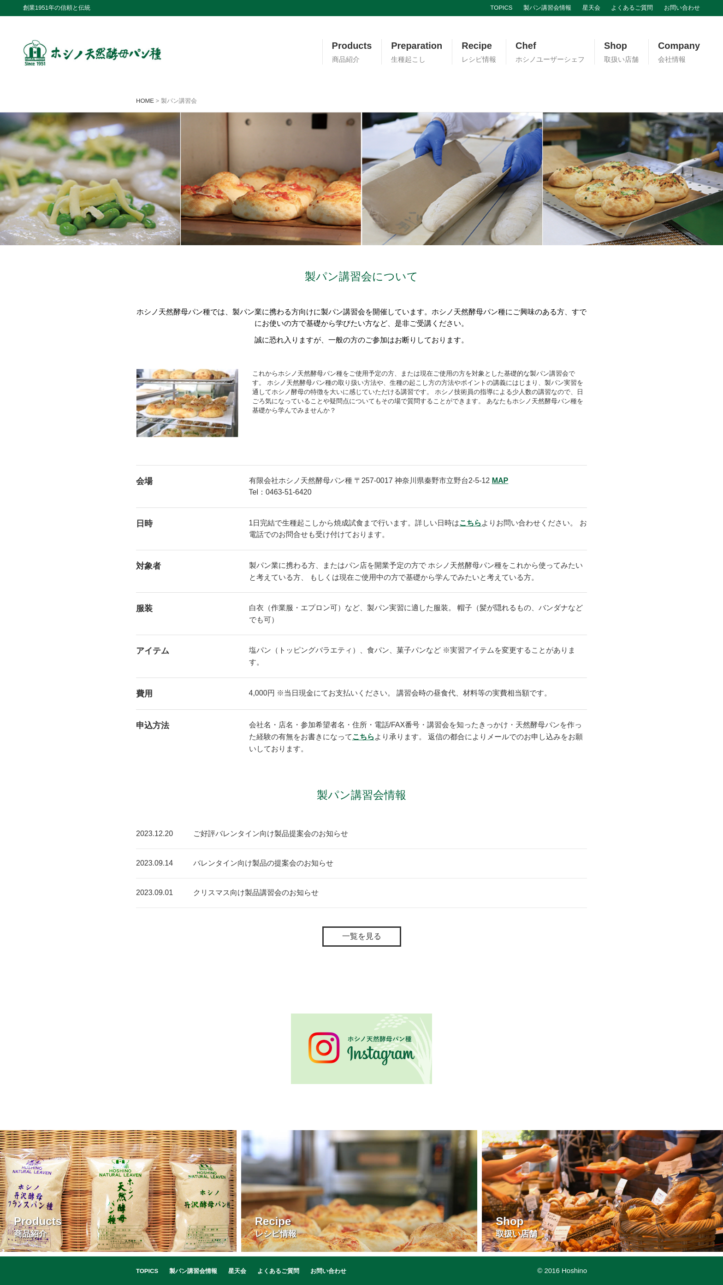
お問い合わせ (682, 7)
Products (352, 53)
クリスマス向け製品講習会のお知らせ (256, 892)
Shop (621, 53)
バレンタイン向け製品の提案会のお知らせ (263, 863)
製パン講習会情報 (547, 7)
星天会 (591, 7)
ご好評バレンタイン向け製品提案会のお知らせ (270, 833)
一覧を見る (361, 936)
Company (679, 53)
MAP (500, 480)
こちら (470, 523)
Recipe (479, 53)
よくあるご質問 (632, 7)
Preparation (416, 53)
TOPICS (501, 7)
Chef (550, 53)
